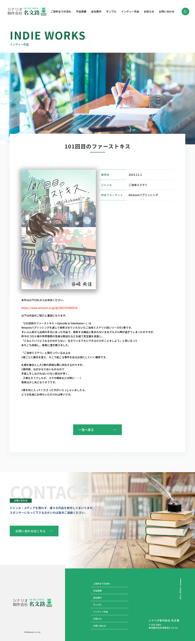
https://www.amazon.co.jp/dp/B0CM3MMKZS (49, 308)
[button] (185, 11)
